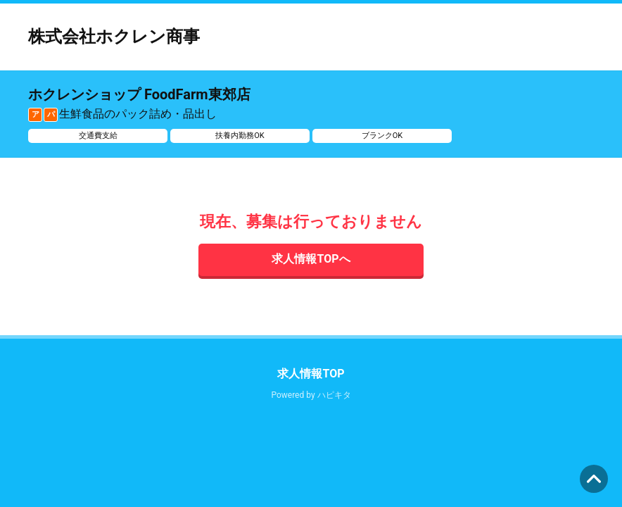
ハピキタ (334, 395)
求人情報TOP (310, 373)
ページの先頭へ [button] (594, 479)
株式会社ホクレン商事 (114, 36)
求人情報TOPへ (311, 258)
